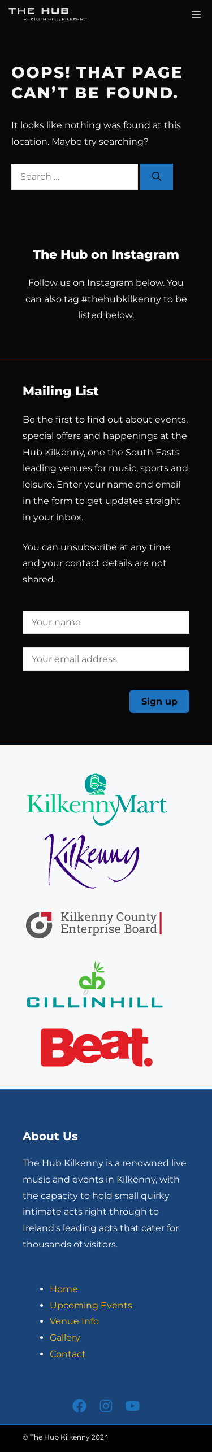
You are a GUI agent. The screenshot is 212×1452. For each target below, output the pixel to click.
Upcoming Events (91, 1305)
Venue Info (74, 1321)
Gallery (65, 1337)
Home (64, 1289)
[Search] (156, 177)
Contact (68, 1354)
